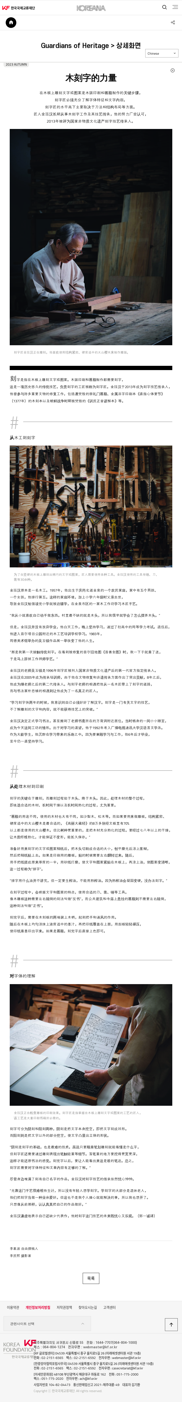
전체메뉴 (174, 7)
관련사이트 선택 (47, 1324)
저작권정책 (64, 1308)
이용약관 (13, 1308)
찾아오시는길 (87, 1308)
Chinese (153, 54)
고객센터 (109, 1308)
